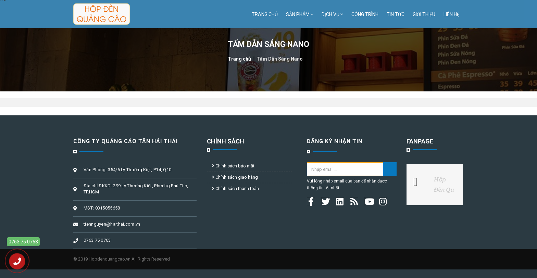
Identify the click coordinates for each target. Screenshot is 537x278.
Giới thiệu (424, 14)
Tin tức (395, 14)
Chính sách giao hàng (235, 177)
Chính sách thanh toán (235, 188)
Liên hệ (452, 14)
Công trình (364, 14)
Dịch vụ (332, 14)
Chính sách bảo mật (233, 165)
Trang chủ (265, 14)
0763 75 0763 (23, 241)
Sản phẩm (299, 14)
